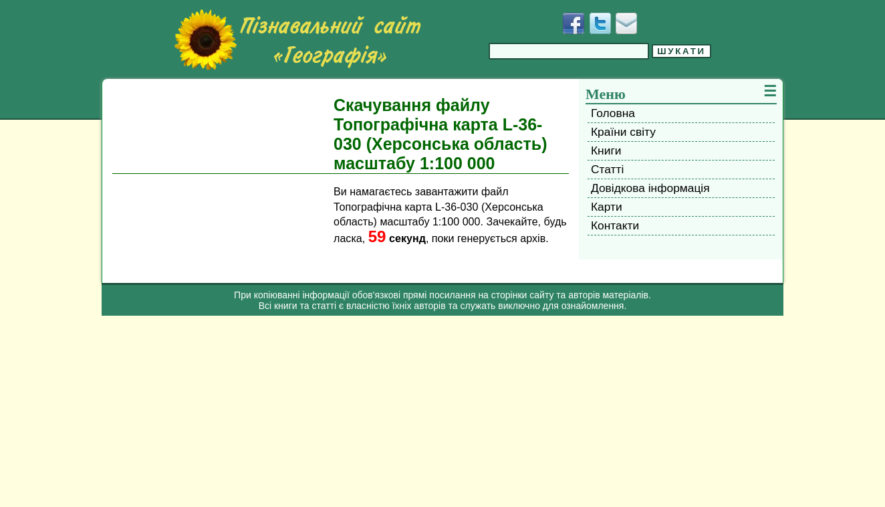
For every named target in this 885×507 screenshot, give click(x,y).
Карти (606, 206)
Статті (607, 169)
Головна (613, 113)
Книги (606, 150)
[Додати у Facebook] (573, 23)
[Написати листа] (626, 23)
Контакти (615, 225)
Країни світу (623, 131)
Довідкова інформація (650, 188)
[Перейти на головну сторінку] (297, 39)
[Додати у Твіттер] (600, 23)
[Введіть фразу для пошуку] (569, 51)
